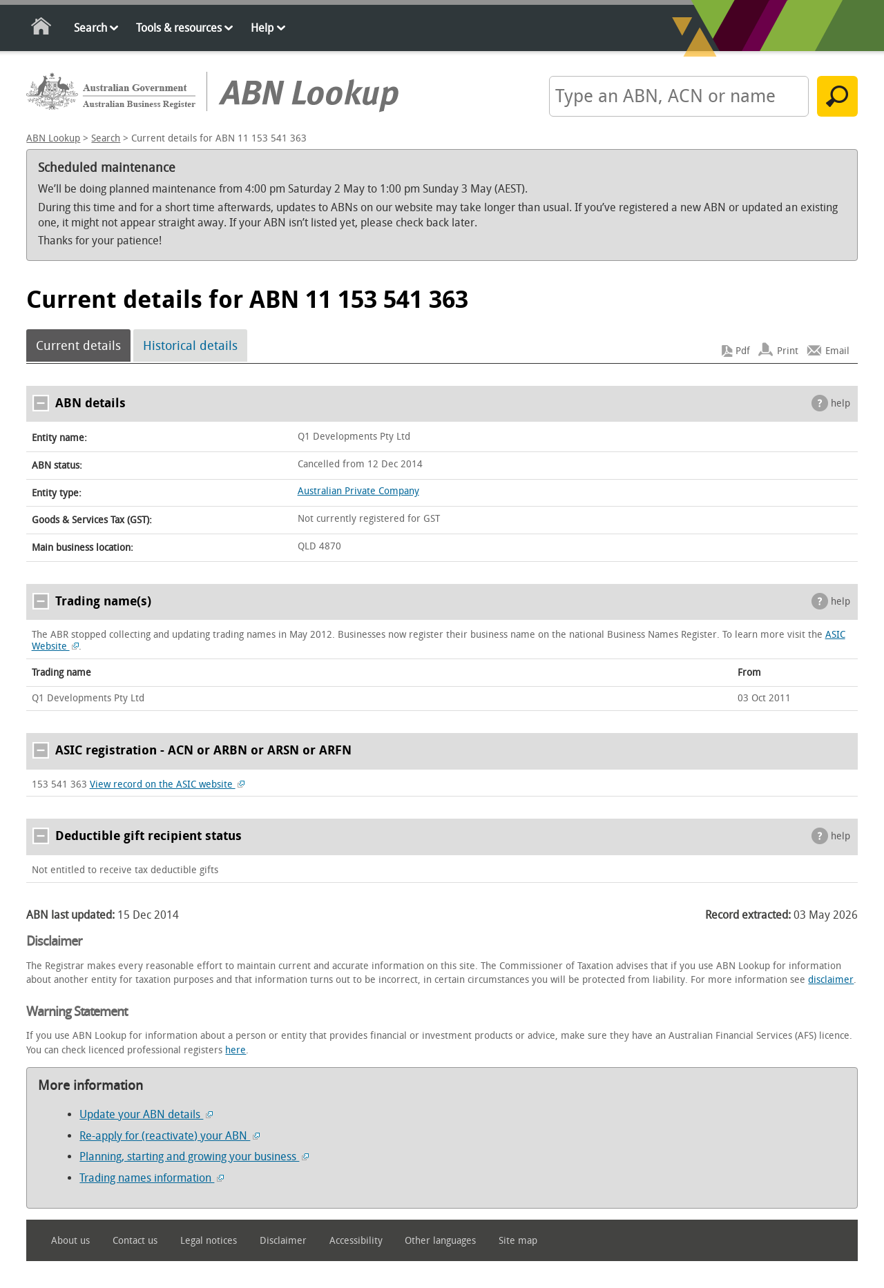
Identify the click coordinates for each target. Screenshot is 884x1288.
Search (90, 28)
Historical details (190, 345)
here (235, 1050)
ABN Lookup (53, 138)
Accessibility (356, 1241)
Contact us (135, 1241)
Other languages (440, 1241)
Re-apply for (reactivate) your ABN (169, 1135)
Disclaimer (283, 1241)
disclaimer (831, 980)
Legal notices (208, 1241)
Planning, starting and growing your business (194, 1156)
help (840, 403)
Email (837, 351)
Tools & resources (179, 28)
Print (787, 351)
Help (262, 28)
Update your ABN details (146, 1114)
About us (70, 1241)
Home (41, 28)
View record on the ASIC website (167, 784)
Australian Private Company (358, 491)
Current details (78, 345)
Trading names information (151, 1177)
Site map (518, 1241)
